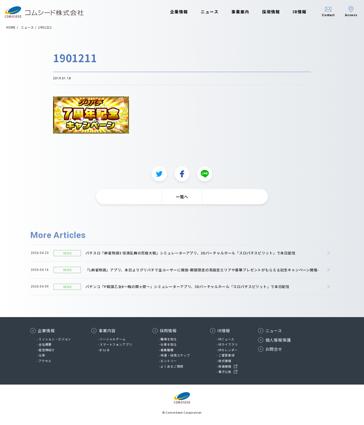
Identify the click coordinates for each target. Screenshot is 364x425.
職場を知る (169, 339)
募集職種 (167, 350)
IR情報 (292, 12)
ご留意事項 (226, 355)
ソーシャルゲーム (113, 339)
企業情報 (172, 12)
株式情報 (224, 361)
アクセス (45, 361)
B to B (104, 350)
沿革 (42, 355)
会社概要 (45, 344)
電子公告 (224, 371)
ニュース (202, 12)
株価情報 (224, 366)
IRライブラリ (228, 344)
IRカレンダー (228, 350)
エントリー (169, 361)
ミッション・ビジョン (55, 339)
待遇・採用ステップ (175, 355)
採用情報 (264, 12)
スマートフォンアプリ (116, 344)
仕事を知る (169, 344)
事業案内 (233, 12)
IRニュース (226, 339)
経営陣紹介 (47, 350)
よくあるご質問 (172, 366)
